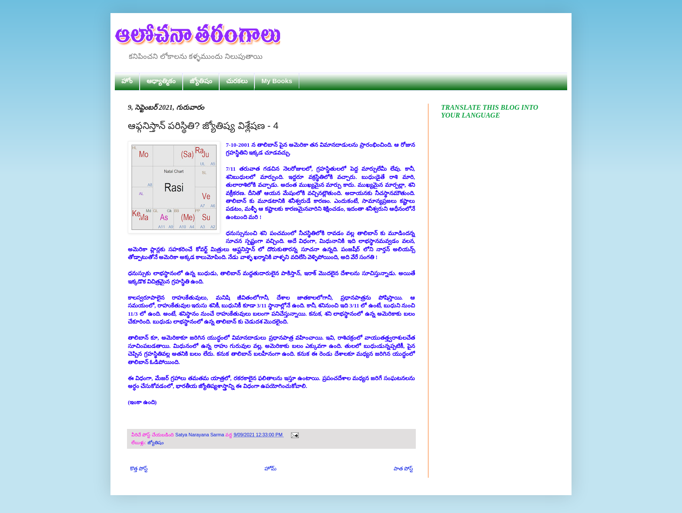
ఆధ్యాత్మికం (161, 80)
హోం (127, 80)
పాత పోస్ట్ (403, 469)
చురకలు (236, 80)
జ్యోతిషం (201, 80)
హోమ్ (270, 469)
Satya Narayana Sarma (200, 434)
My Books (276, 80)
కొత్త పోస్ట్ (138, 469)
